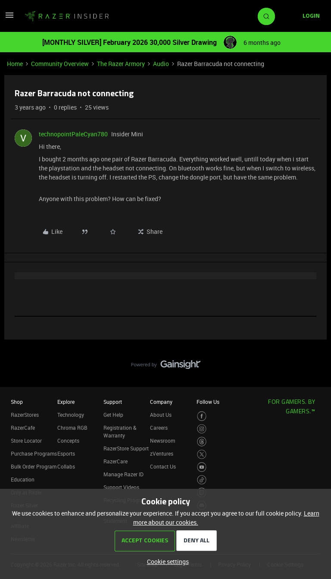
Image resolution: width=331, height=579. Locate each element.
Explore (66, 401)
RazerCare (115, 461)
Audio (161, 64)
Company (161, 401)
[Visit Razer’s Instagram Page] (202, 429)
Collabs (66, 466)
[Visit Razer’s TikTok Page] (202, 480)
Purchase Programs (34, 453)
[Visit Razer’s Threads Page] (202, 441)
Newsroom (162, 440)
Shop (17, 401)
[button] (9, 18)
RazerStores (25, 414)
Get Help (113, 414)
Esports (66, 453)
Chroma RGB (72, 427)
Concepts (68, 440)
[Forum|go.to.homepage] (67, 16)
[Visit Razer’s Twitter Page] (202, 454)
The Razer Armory (121, 64)
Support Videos (121, 487)
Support (112, 401)
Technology (70, 414)
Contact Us (163, 466)
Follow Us (208, 401)
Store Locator (26, 440)
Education (22, 479)
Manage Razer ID (123, 474)
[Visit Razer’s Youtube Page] (202, 467)
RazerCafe (23, 427)
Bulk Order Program (33, 466)
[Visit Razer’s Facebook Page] (202, 416)
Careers (159, 427)
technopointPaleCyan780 (73, 134)
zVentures (161, 453)
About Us (161, 414)
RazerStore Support (126, 448)
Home (15, 64)
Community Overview (60, 64)
